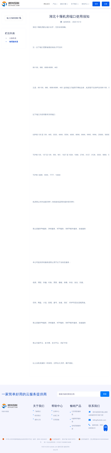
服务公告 (38, 419)
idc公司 (55, 450)
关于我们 (74, 4)
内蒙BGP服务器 (76, 420)
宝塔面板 (56, 419)
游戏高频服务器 (76, 427)
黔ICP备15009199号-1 (69, 439)
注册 (105, 4)
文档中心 (56, 411)
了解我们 (38, 411)
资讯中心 (85, 4)
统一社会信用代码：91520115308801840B (57, 442)
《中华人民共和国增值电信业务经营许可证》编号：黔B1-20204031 (26, 439)
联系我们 (38, 415)
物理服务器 (13, 42)
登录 (96, 4)
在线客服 (105, 428)
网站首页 (47, 4)
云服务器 (12, 38)
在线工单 (56, 415)
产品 (54, 4)
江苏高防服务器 (76, 413)
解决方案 (63, 4)
